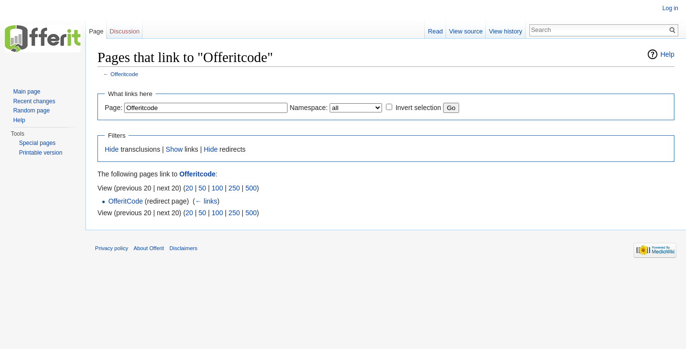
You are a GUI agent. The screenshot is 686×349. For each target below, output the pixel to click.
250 (233, 188)
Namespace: (308, 107)
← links (206, 201)
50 (203, 188)
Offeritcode (124, 74)
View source (465, 31)
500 (250, 188)
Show (174, 149)
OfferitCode (125, 201)
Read (435, 31)
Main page (26, 91)
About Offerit (149, 248)
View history (505, 31)
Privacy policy (111, 248)
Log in (670, 8)
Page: (114, 107)
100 (217, 188)
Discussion (125, 31)
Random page (31, 110)
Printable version (40, 152)
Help (667, 54)
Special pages (37, 143)
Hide (112, 149)
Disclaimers (183, 248)
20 (189, 188)
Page (96, 31)
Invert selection (418, 107)
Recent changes (34, 101)
